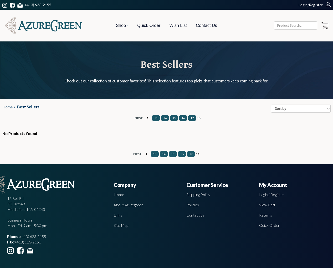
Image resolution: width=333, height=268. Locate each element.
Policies (192, 204)
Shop (122, 25)
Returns (265, 215)
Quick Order (148, 25)
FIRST (138, 118)
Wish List (178, 25)
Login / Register (271, 194)
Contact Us (206, 25)
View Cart (267, 204)
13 (156, 118)
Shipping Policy (198, 194)
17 (192, 118)
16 (183, 118)
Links (118, 215)
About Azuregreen (128, 204)
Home (7, 107)
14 (165, 118)
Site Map (121, 225)
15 (174, 118)
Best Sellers (28, 107)
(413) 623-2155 (38, 4)
